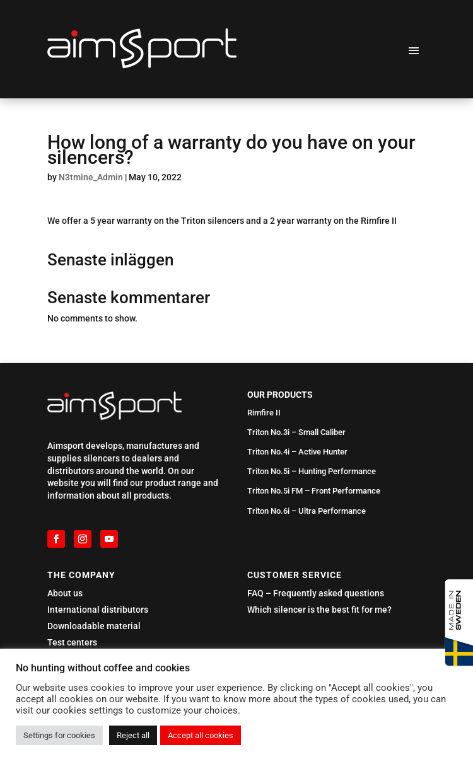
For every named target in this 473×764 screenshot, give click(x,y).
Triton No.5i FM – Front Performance (313, 490)
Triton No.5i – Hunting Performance (311, 471)
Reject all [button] (133, 735)
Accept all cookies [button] (200, 735)
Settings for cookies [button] (59, 735)
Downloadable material (94, 626)
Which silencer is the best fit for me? (319, 610)
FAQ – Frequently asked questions (315, 593)
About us (65, 593)
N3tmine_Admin (91, 177)
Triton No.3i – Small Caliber (296, 432)
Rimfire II (264, 412)
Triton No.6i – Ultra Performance (306, 511)
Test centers (72, 642)
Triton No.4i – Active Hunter (297, 451)
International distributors (97, 610)
